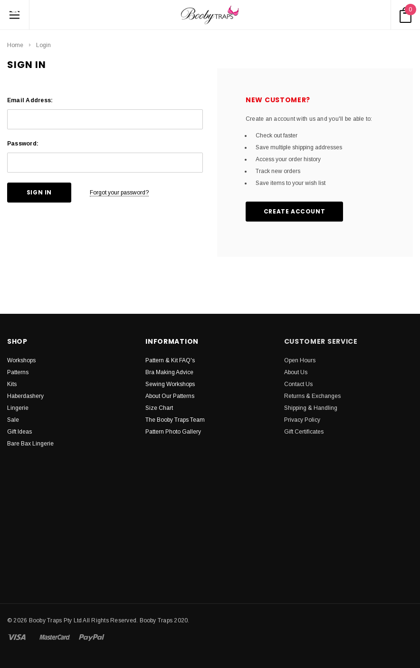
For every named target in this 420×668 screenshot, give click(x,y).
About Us (295, 372)
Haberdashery (25, 396)
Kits (12, 384)
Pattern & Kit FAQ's (170, 360)
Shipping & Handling (310, 408)
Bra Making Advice (169, 372)
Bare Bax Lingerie (30, 443)
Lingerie (18, 408)
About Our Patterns (169, 396)
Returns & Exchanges (312, 396)
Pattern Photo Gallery (173, 431)
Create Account (294, 211)
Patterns (18, 372)
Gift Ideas (19, 431)
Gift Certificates (304, 431)
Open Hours (299, 360)
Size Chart (159, 408)
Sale (13, 419)
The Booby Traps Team (175, 419)
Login (43, 45)
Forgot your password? (119, 192)
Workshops (21, 360)
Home (15, 45)
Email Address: (30, 100)
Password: (22, 143)
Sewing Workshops (170, 384)
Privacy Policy (302, 419)
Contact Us (298, 384)
